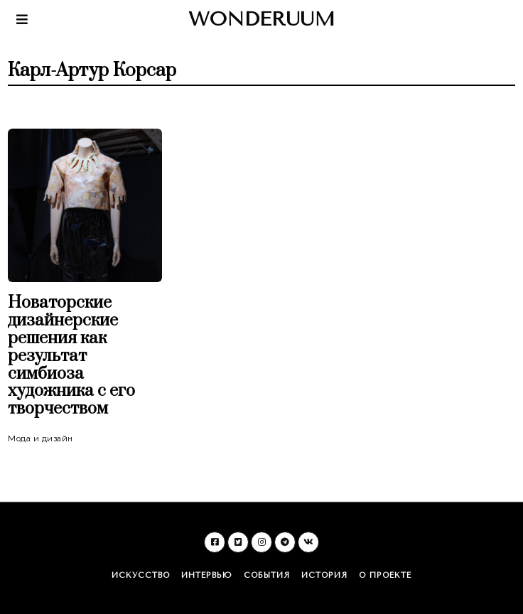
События (267, 575)
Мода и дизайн (40, 438)
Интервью (206, 575)
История (324, 575)
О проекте (385, 575)
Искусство (141, 575)
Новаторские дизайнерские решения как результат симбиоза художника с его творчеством (71, 356)
